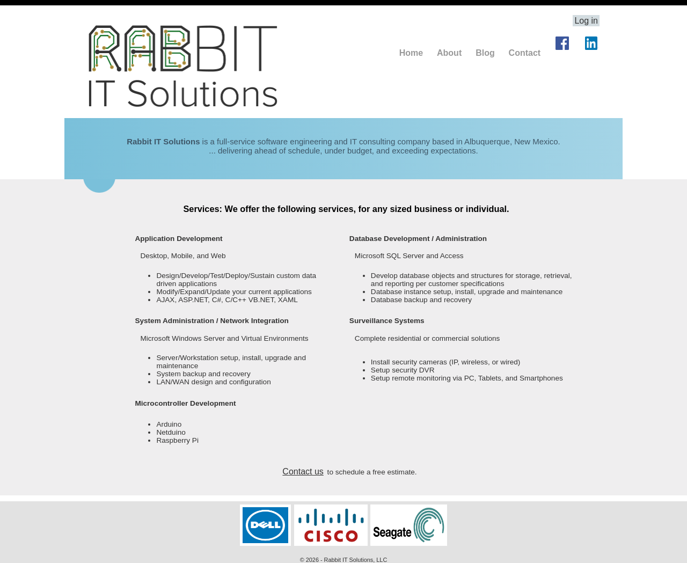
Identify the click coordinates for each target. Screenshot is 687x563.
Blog (485, 52)
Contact (525, 52)
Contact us (302, 471)
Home (411, 52)
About (449, 52)
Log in (586, 20)
